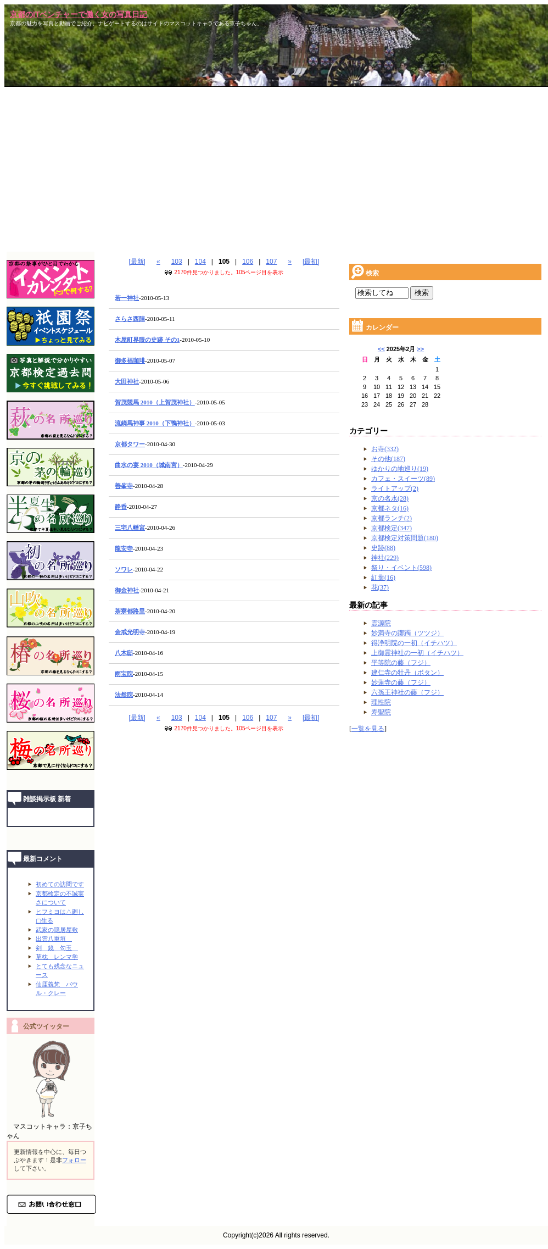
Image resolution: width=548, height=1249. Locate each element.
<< (381, 349)
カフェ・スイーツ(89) (403, 478)
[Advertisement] (276, 169)
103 (176, 261)
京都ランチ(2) (391, 518)
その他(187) (388, 459)
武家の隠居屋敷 (57, 929)
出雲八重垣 (54, 938)
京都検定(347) (391, 528)
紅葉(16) (383, 577)
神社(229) (385, 558)
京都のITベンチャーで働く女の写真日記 (78, 14)
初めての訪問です (60, 884)
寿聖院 (381, 712)
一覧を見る (367, 728)
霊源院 (381, 623)
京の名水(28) (390, 498)
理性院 (381, 702)
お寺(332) (385, 449)
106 (247, 261)
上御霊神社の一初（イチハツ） (417, 653)
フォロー (74, 1160)
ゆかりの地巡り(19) (399, 469)
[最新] (137, 261)
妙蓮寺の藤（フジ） (400, 682)
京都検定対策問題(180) (404, 538)
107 (271, 261)
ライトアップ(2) (394, 488)
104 (200, 261)
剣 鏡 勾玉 (57, 948)
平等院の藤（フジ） (400, 663)
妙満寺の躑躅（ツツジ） (407, 633)
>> (420, 349)
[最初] (311, 261)
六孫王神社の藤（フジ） (407, 692)
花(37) (380, 587)
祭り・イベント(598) (401, 567)
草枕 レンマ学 (57, 956)
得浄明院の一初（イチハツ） (414, 643)
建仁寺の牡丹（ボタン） (407, 672)
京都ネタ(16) (390, 508)
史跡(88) (383, 548)
